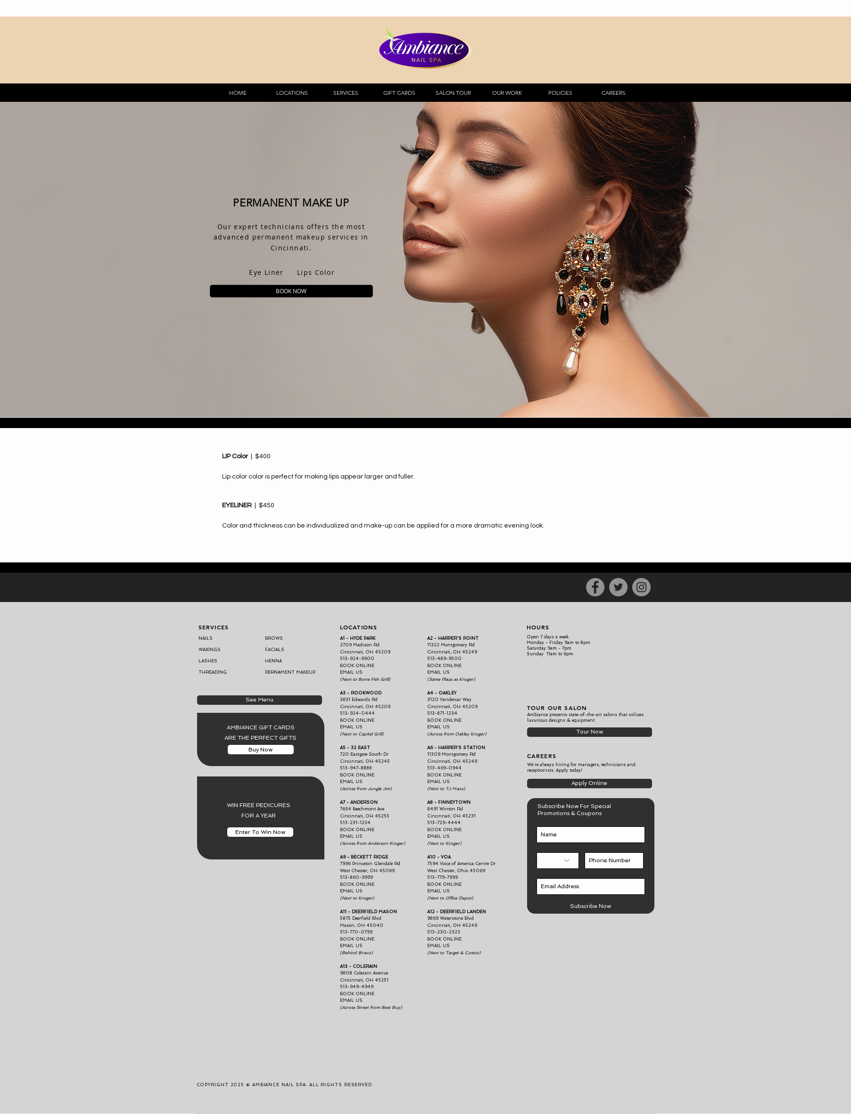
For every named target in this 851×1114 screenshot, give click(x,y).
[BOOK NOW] (291, 291)
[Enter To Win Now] (260, 832)
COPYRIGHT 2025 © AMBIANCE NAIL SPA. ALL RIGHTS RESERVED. (285, 1084)
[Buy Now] (261, 749)
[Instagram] (641, 587)
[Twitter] (618, 587)
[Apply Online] (589, 783)
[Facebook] (595, 587)
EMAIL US (438, 727)
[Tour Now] (589, 732)
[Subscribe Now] (591, 906)
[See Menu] (259, 700)
